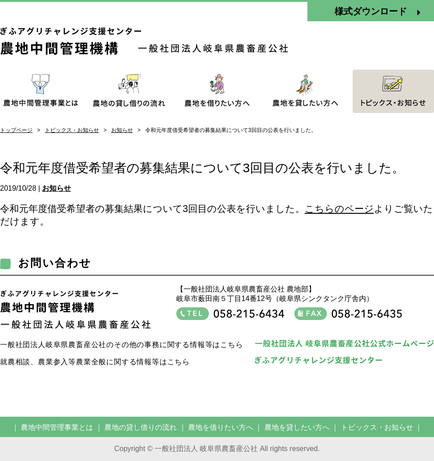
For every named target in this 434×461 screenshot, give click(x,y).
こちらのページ (339, 208)
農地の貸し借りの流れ (140, 427)
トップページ (16, 130)
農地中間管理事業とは (57, 427)
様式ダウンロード (377, 11)
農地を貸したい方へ (297, 427)
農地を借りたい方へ (220, 427)
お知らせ (122, 130)
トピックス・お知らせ (72, 130)
